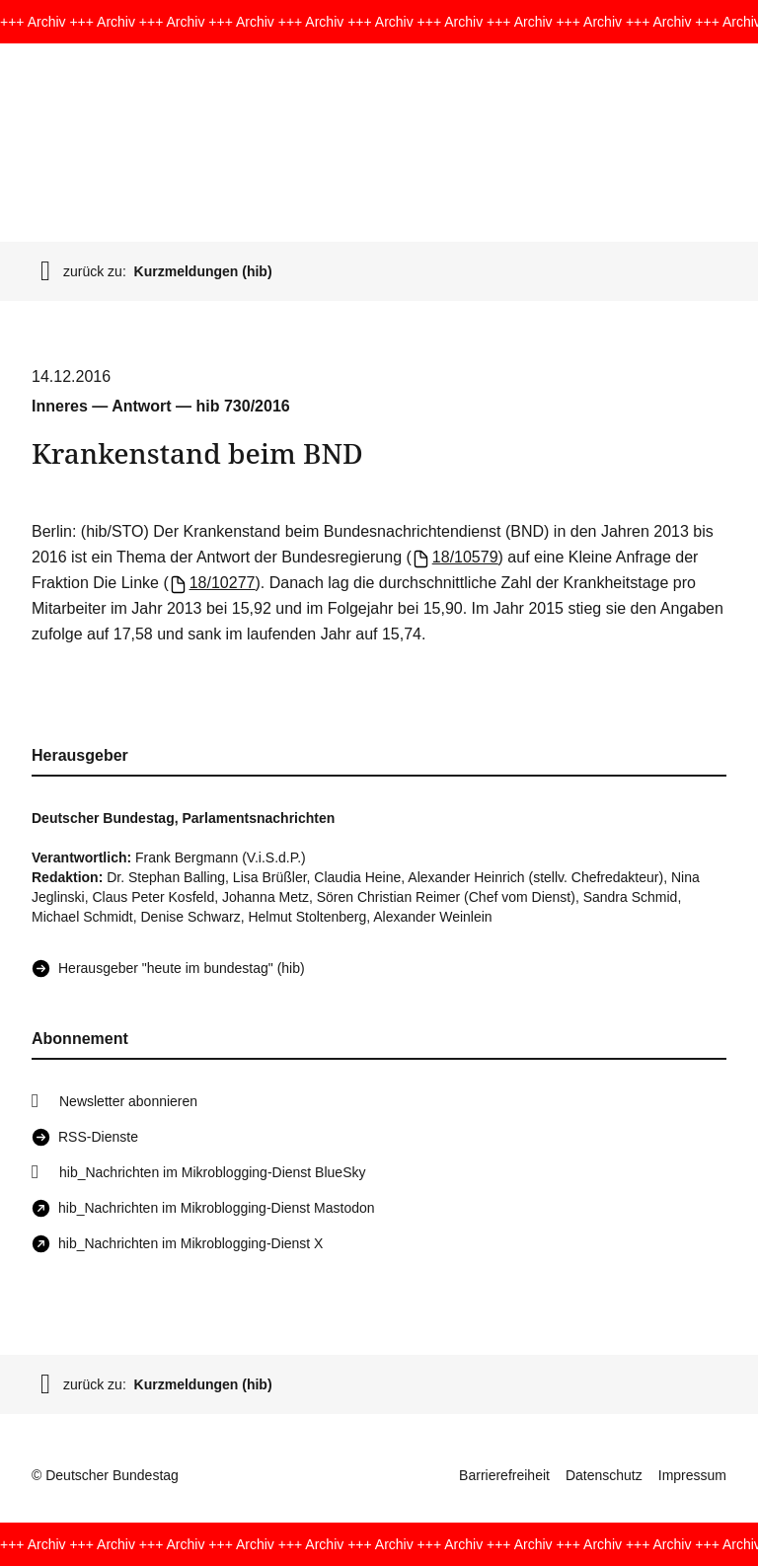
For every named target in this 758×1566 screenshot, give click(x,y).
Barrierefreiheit (504, 1475)
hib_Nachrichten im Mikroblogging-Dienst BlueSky (212, 1172)
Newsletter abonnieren (128, 1101)
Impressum (692, 1475)
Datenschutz (604, 1475)
